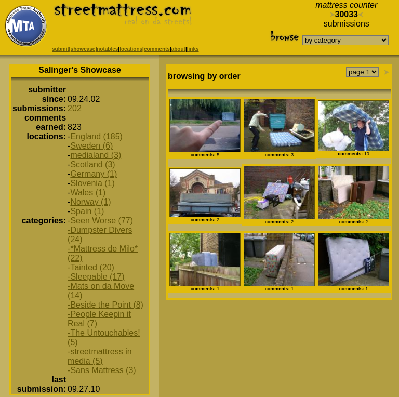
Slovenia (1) (92, 183)
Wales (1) (87, 192)
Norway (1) (90, 201)
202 (75, 108)
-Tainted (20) (91, 267)
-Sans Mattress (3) (102, 370)
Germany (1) (93, 173)
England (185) (96, 136)
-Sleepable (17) (96, 276)
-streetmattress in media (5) (100, 356)
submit (60, 49)
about (178, 49)
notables (107, 49)
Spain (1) (87, 211)
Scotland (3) (92, 164)
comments (157, 49)
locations (130, 49)
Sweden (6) (91, 145)
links (193, 49)
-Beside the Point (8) (105, 304)
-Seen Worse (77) (100, 220)
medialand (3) (95, 155)
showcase (83, 49)
